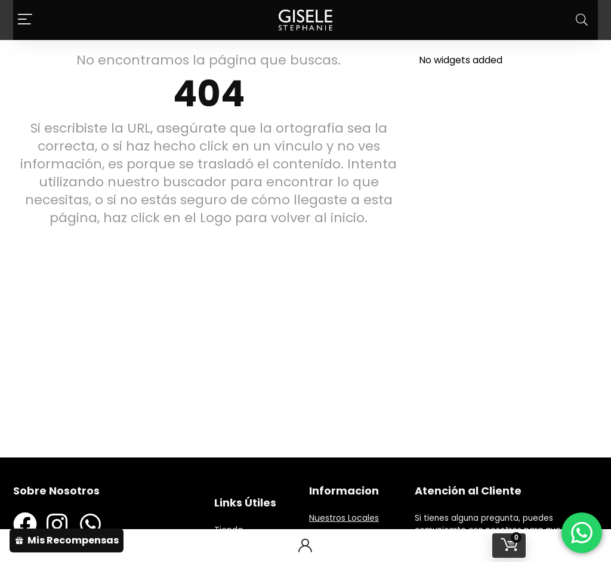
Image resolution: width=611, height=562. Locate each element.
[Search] (582, 20)
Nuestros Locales (344, 518)
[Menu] (25, 20)
